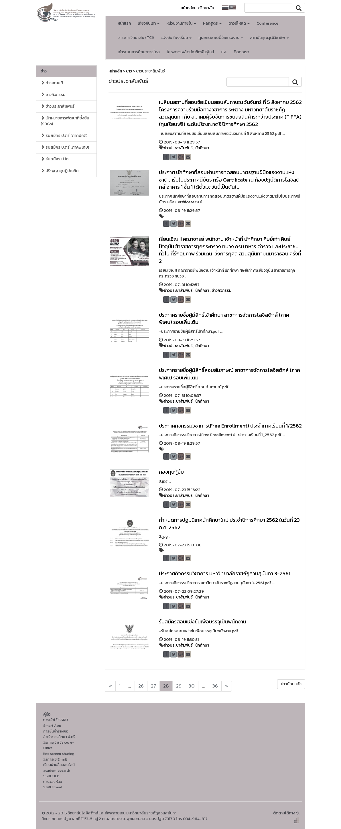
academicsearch (56, 770)
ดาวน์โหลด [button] (239, 23)
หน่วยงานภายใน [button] (181, 23)
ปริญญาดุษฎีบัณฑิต (59, 171)
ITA (224, 52)
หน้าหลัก (115, 71)
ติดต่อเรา (241, 52)
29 (179, 686)
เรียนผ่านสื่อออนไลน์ (59, 764)
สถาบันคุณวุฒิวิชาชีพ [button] (269, 38)
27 (153, 686)
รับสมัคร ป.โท (54, 159)
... (129, 686)
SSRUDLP (51, 776)
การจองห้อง (52, 781)
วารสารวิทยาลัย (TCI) (136, 38)
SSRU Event (52, 787)
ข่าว (44, 71)
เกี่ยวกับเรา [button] (148, 23)
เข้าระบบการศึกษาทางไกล (139, 52)
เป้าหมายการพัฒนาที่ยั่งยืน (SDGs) (65, 121)
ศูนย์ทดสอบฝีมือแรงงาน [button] (220, 38)
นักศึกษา (202, 148)
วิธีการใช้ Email (55, 759)
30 (192, 686)
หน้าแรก (124, 23)
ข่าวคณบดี (52, 83)
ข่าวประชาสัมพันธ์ (57, 106)
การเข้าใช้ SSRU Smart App (55, 722)
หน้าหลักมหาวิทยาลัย (197, 8)
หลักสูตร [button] (212, 23)
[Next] (110, 686)
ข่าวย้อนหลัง (291, 684)
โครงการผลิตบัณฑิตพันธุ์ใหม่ (190, 52)
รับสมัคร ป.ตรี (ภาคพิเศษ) (65, 147)
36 (215, 686)
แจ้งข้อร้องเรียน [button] (176, 38)
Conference (267, 23)
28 (166, 686)
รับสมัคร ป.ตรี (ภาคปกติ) (64, 136)
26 (141, 686)
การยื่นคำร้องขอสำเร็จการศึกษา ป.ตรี (59, 734)
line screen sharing (58, 753)
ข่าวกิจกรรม (53, 95)
